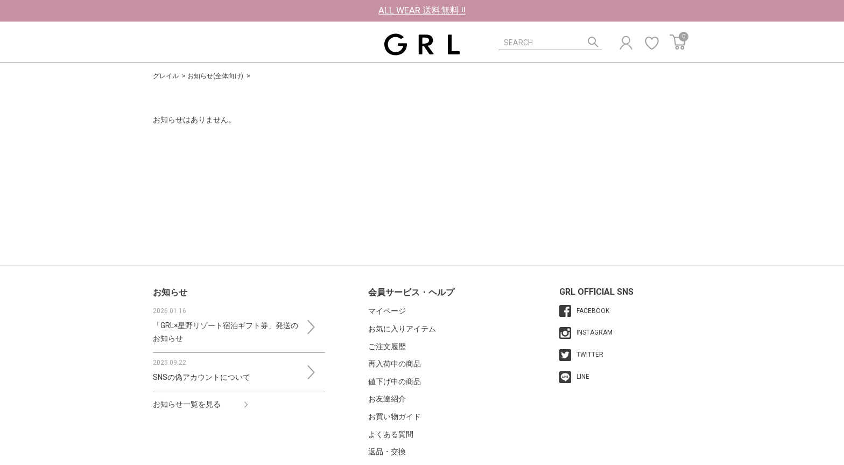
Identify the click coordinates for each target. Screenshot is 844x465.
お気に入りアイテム (402, 328)
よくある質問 (390, 434)
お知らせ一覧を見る (187, 404)
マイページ (387, 311)
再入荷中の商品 (394, 363)
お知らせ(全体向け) (215, 76)
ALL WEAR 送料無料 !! (422, 10)
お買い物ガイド (394, 416)
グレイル (166, 76)
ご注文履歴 (387, 346)
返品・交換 (387, 451)
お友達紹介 (387, 398)
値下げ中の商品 (394, 381)
